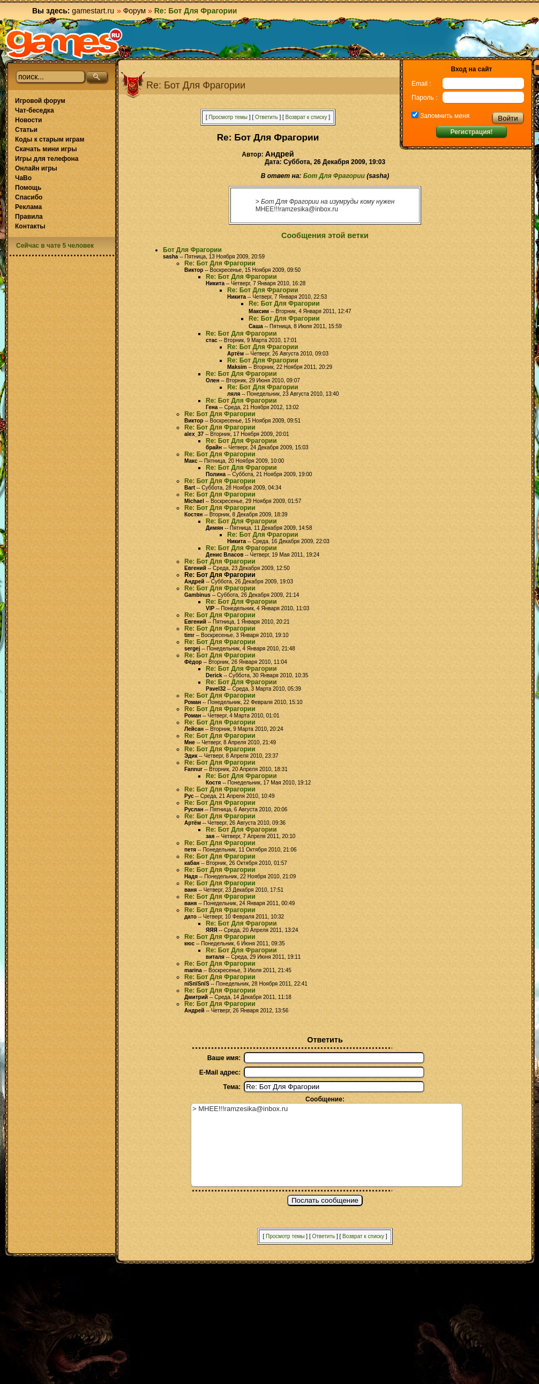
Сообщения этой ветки (325, 235)
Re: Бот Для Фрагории (220, 263)
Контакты (30, 226)
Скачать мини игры (46, 149)
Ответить (266, 117)
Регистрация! (471, 132)
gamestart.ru (93, 10)
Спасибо (28, 197)
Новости (28, 120)
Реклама (28, 207)
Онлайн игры (36, 168)
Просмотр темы (228, 117)
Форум (134, 10)
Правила (29, 216)
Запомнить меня (443, 116)
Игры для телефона (46, 158)
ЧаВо (23, 178)
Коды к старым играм (49, 139)
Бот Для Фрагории (334, 176)
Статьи (26, 130)
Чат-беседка (34, 110)
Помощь (28, 187)
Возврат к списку (306, 117)
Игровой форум (40, 101)
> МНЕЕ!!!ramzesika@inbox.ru (326, 1145)
